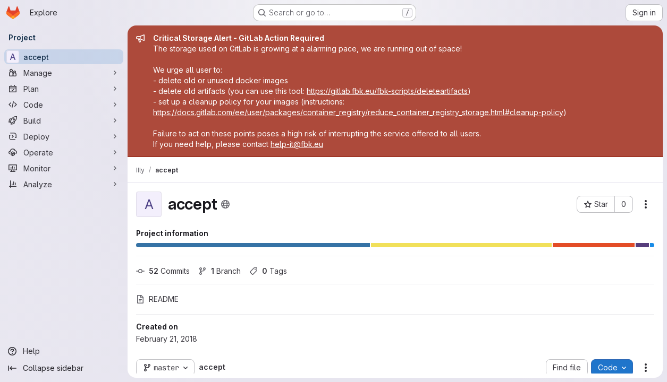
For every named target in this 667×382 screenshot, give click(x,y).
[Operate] (63, 152)
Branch (219, 270)
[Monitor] (63, 168)
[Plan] (63, 88)
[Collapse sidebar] (63, 368)
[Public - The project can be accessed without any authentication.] (225, 204)
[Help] (63, 351)
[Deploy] (63, 136)
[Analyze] (63, 184)
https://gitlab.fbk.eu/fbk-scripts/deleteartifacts (387, 91)
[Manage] (63, 72)
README (157, 298)
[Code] (63, 104)
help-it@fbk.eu (297, 144)
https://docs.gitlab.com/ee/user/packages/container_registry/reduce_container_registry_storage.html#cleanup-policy (358, 112)
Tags (268, 270)
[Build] (63, 120)
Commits (163, 270)
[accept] (63, 56)
